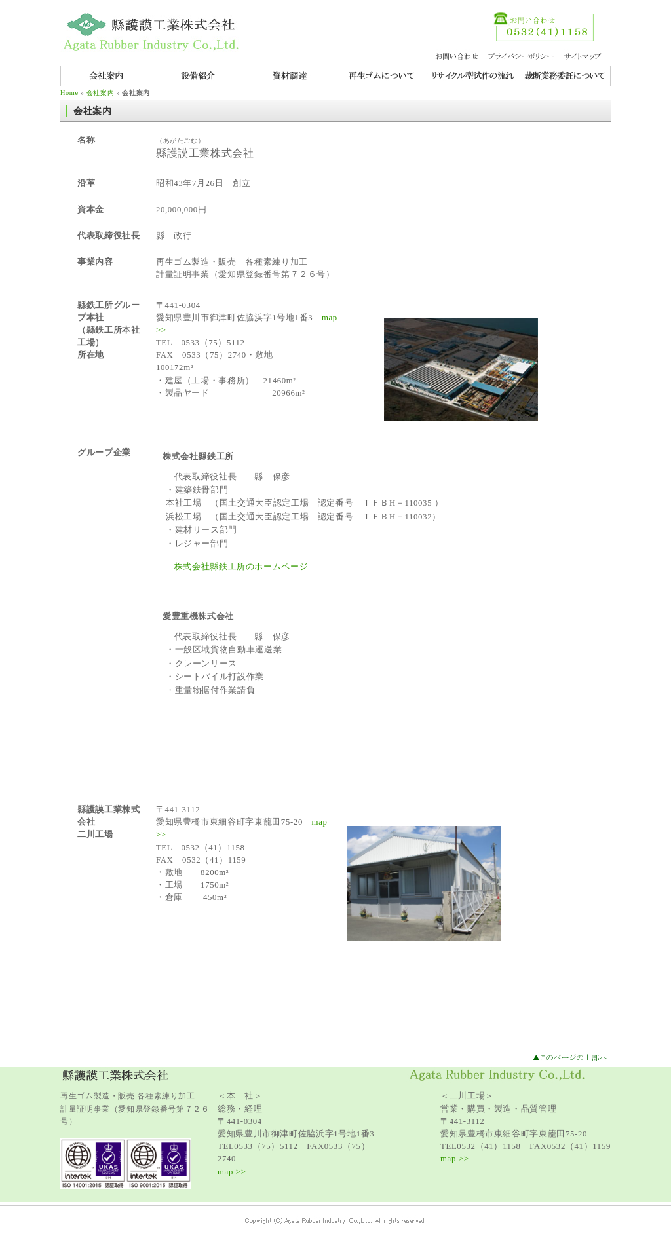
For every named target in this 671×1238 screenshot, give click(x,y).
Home (69, 92)
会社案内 (100, 92)
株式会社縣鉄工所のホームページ (241, 566)
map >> (232, 1171)
